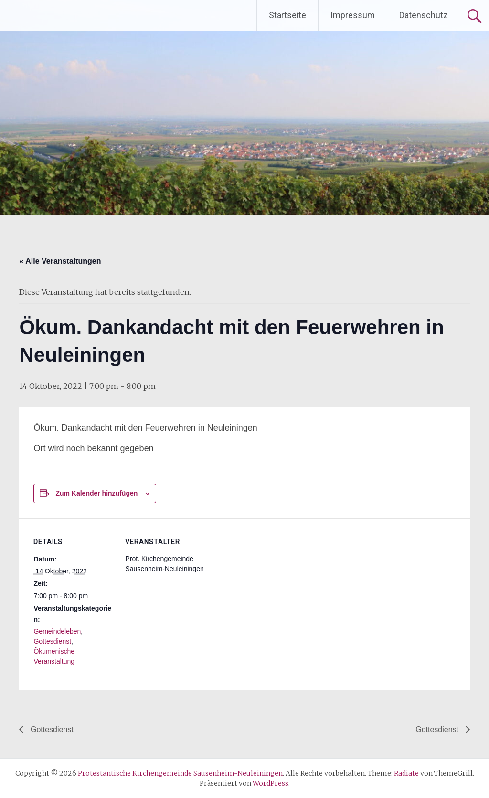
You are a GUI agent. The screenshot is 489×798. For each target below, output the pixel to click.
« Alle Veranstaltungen (60, 261)
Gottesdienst (52, 641)
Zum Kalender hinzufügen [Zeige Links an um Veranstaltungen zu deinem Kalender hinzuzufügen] (96, 493)
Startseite (287, 15)
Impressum (352, 15)
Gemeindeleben (57, 631)
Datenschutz (423, 15)
